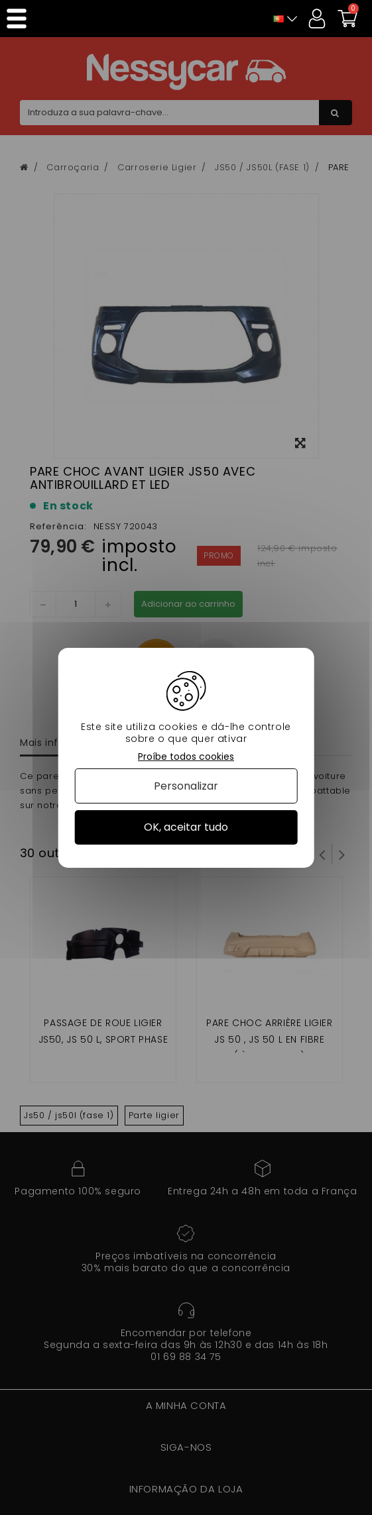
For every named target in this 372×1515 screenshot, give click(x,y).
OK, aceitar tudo (186, 827)
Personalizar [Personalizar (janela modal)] (186, 786)
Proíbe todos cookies (186, 756)
